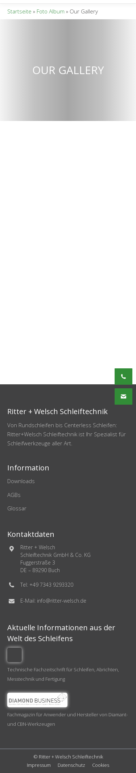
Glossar (16, 508)
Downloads (21, 481)
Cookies (100, 765)
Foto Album (51, 11)
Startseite (19, 11)
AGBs (14, 494)
